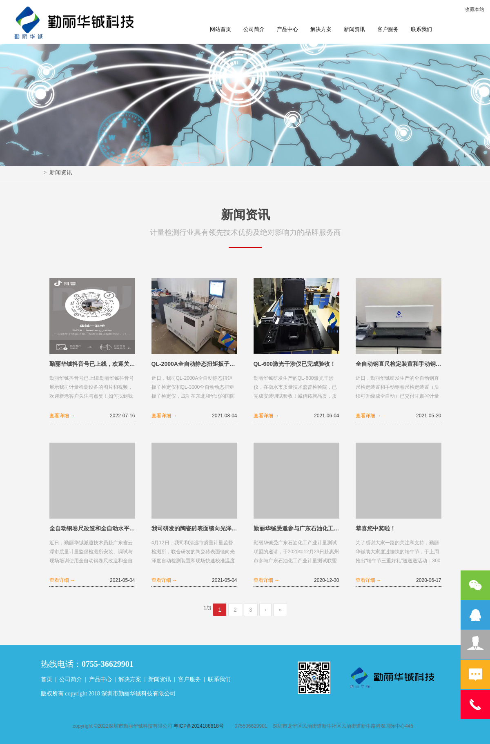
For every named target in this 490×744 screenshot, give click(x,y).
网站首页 (220, 29)
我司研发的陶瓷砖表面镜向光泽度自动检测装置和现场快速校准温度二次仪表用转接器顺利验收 (194, 528)
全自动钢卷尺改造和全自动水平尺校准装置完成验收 (92, 528)
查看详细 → (62, 416)
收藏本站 (474, 9)
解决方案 (321, 29)
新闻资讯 (354, 29)
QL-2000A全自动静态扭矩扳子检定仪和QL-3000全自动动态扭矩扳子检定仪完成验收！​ (194, 364)
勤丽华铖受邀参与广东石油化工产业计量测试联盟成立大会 (296, 528)
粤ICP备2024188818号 (199, 726)
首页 (46, 679)
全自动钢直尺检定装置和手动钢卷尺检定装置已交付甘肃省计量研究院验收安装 (398, 364)
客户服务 (388, 29)
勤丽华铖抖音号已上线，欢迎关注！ (92, 364)
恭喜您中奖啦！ (376, 528)
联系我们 (421, 29)
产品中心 (287, 29)
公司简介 (254, 29)
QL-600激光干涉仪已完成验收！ (295, 364)
